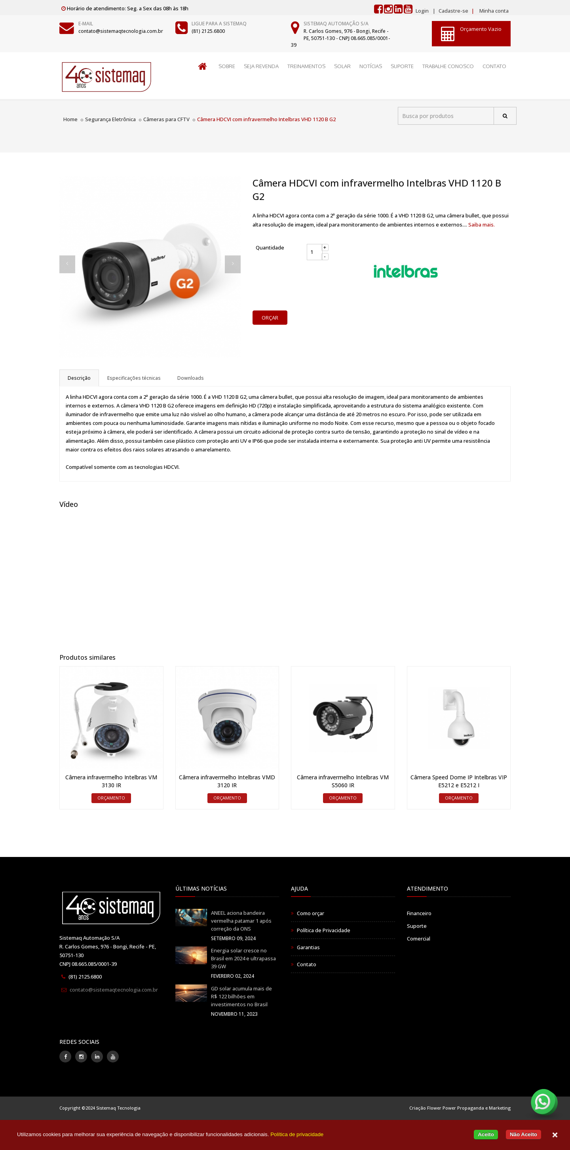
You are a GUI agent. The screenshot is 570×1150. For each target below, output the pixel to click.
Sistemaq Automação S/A (336, 23)
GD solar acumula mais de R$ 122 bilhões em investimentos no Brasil (241, 996)
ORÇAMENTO (111, 798)
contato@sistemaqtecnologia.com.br (120, 31)
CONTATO (494, 66)
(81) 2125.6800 (208, 31)
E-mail (85, 23)
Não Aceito (523, 1134)
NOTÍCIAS (370, 66)
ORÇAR (270, 317)
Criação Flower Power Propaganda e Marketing (460, 1108)
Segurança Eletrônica (110, 119)
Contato (306, 964)
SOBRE (226, 66)
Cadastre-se (452, 10)
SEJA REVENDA (261, 66)
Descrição (79, 378)
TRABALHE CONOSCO (448, 66)
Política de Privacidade (323, 930)
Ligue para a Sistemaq (219, 23)
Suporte (417, 925)
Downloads (190, 378)
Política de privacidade (296, 1134)
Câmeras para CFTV (166, 119)
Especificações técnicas (134, 378)
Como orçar (310, 913)
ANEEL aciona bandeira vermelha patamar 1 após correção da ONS (241, 920)
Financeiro (419, 913)
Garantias (308, 947)
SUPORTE (402, 66)
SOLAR (342, 66)
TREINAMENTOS (306, 66)
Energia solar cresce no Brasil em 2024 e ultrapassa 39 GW (243, 958)
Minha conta (494, 10)
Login (422, 10)
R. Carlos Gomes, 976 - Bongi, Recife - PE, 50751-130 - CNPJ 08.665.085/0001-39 (340, 38)
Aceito (486, 1134)
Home (70, 119)
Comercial (418, 938)
